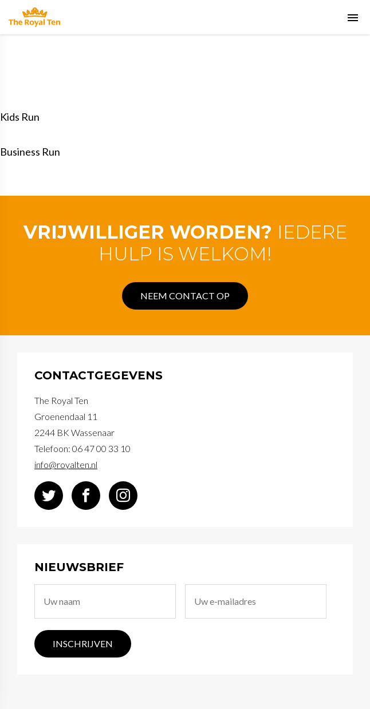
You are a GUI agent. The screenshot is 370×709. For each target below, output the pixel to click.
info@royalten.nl (65, 464)
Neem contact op (185, 295)
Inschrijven (83, 643)
